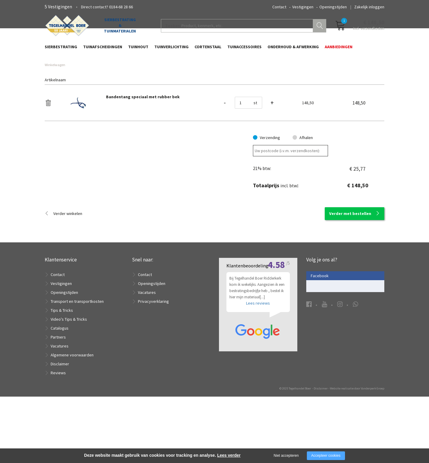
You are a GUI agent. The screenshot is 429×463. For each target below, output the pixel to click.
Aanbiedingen (338, 49)
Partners (58, 344)
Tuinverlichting (171, 49)
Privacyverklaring (153, 308)
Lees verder (229, 455)
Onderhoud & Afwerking (293, 49)
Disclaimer (60, 370)
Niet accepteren (286, 455)
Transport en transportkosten (77, 308)
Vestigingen (302, 7)
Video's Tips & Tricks (69, 326)
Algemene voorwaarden (72, 361)
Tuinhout (138, 49)
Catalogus (60, 335)
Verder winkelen (67, 220)
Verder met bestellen (350, 220)
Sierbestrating (61, 49)
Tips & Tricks (62, 317)
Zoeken (320, 29)
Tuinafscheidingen (102, 49)
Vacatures (60, 353)
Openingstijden (333, 7)
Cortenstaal (208, 49)
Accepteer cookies (326, 455)
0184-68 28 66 (121, 7)
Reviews (58, 379)
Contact (279, 7)
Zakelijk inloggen (369, 7)
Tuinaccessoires (244, 49)
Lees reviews (258, 388)
